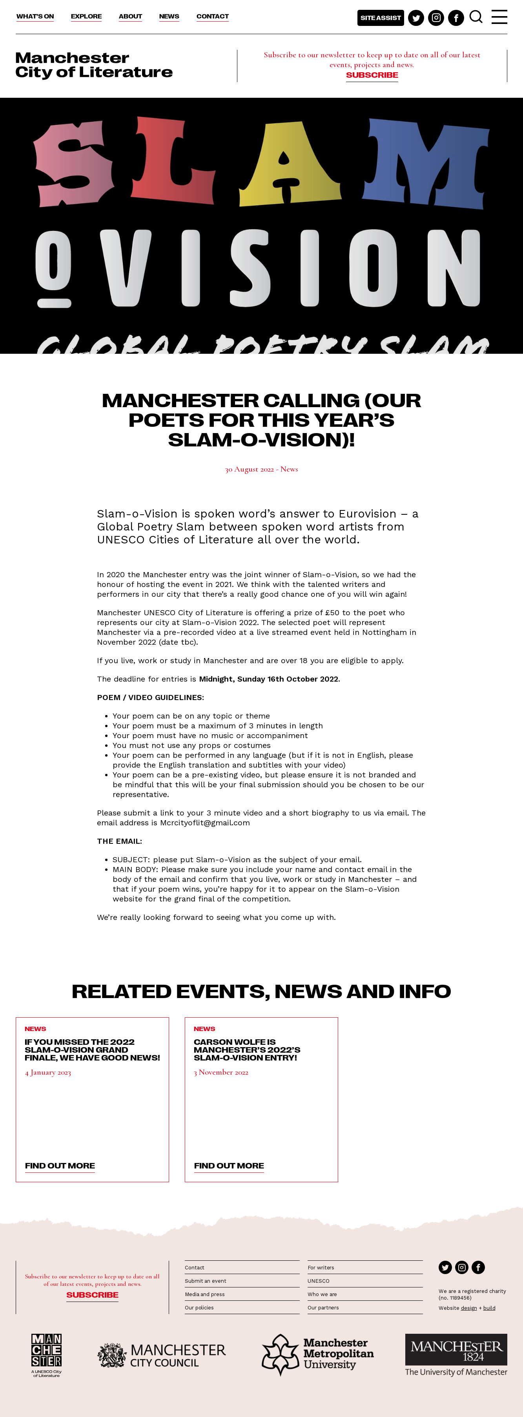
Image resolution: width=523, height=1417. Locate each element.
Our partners (323, 1308)
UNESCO (318, 1281)
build (489, 1308)
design (469, 1308)
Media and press (205, 1294)
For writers (321, 1268)
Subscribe (372, 74)
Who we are (322, 1294)
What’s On (35, 16)
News (169, 16)
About (130, 16)
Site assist (381, 17)
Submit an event (205, 1281)
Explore (86, 16)
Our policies (199, 1308)
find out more (60, 1165)
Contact (213, 16)
